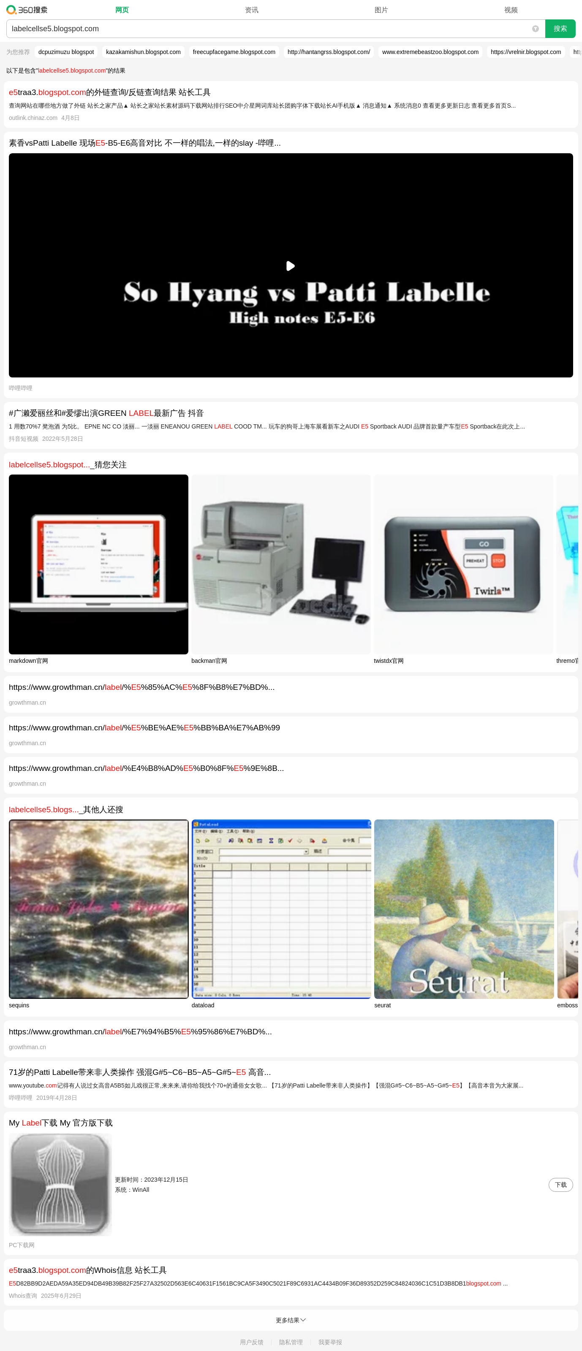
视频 (511, 10)
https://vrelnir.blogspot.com (526, 52)
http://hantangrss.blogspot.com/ (329, 52)
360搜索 (29, 10)
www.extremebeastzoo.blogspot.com (430, 52)
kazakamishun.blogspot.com (143, 52)
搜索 (560, 28)
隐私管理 (291, 1342)
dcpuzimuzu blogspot (66, 52)
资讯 (251, 10)
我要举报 (330, 1342)
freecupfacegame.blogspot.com (234, 52)
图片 (381, 10)
